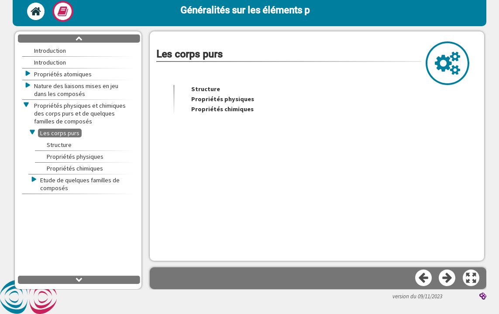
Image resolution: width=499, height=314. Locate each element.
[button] (471, 278)
